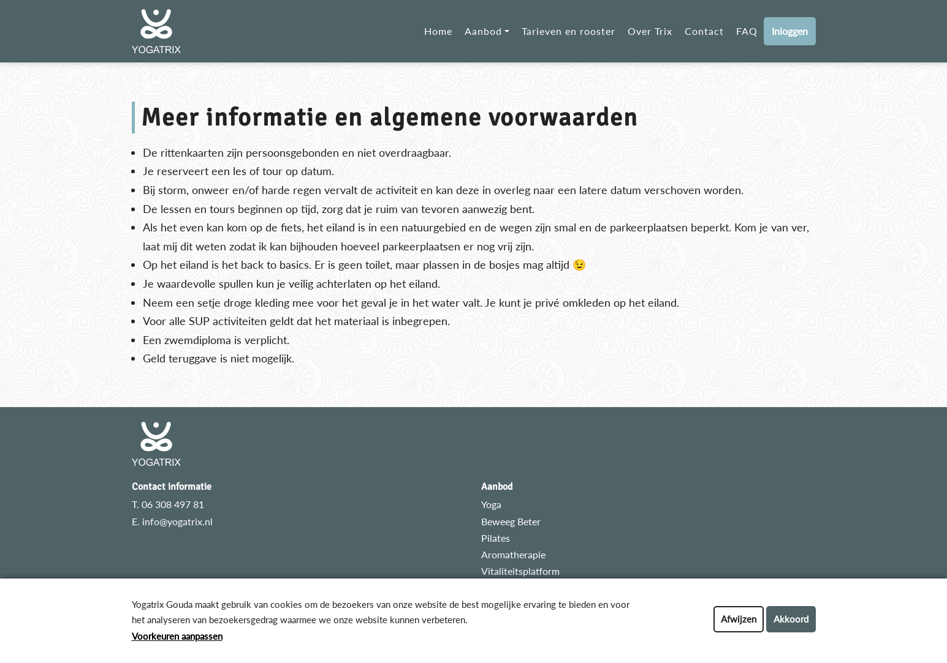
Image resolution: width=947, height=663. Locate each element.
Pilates (495, 538)
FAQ (747, 31)
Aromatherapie (513, 554)
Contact (704, 31)
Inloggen (790, 31)
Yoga (491, 504)
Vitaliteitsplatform (520, 571)
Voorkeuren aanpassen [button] (177, 636)
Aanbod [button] (483, 31)
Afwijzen (738, 618)
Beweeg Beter (511, 521)
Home (438, 31)
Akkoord (791, 618)
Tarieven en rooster (568, 31)
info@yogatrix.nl (177, 521)
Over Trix (650, 31)
